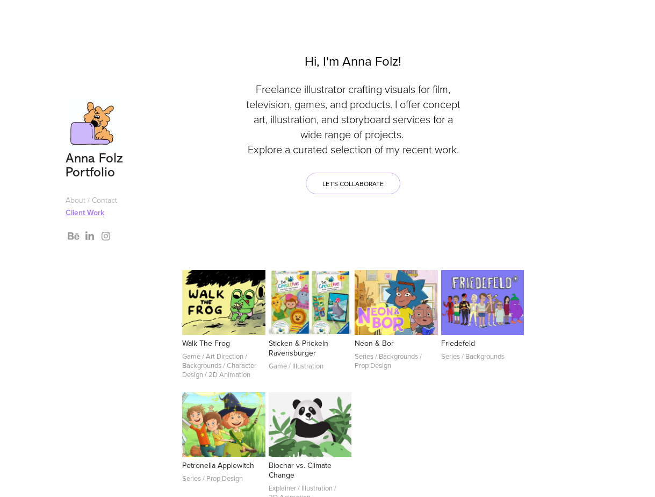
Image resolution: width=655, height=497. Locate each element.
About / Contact (91, 200)
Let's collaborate (353, 183)
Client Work (85, 212)
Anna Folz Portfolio (96, 165)
